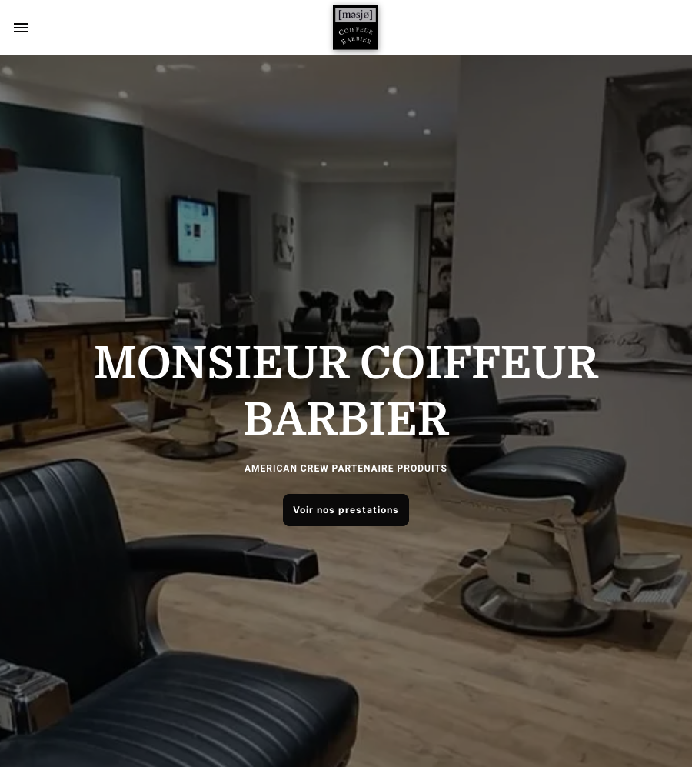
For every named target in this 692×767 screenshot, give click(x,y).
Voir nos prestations (346, 509)
